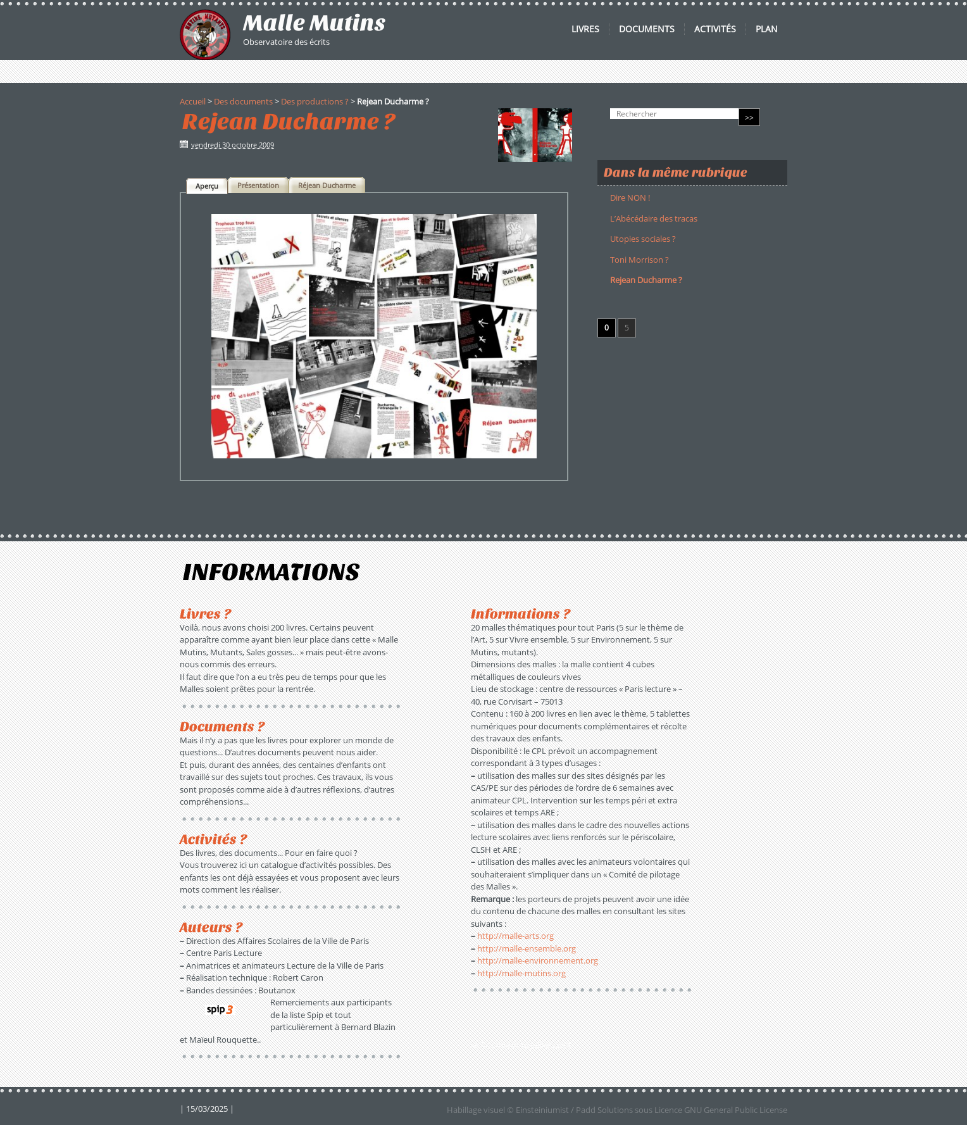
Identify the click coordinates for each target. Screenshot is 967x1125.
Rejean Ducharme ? (646, 280)
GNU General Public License (735, 1110)
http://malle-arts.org (515, 935)
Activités (715, 29)
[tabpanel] (374, 336)
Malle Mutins (314, 22)
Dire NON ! (630, 197)
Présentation (258, 185)
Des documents (243, 101)
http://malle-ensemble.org (526, 948)
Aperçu (207, 186)
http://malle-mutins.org (521, 973)
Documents (647, 29)
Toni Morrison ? (639, 259)
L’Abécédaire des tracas (653, 218)
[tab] (207, 186)
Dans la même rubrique (675, 172)
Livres (585, 29)
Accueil (193, 101)
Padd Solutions (604, 1110)
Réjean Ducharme (327, 185)
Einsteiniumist (542, 1110)
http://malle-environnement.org (537, 960)
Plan (767, 29)
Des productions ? (315, 101)
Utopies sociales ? (643, 238)
